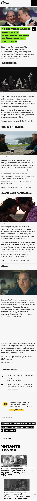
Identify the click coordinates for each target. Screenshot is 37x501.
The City (5, 3)
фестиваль (10, 430)
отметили (14, 229)
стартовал (20, 47)
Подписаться (16, 410)
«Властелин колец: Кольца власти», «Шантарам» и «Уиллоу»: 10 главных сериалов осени (20, 386)
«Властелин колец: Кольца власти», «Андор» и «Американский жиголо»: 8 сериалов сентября (20, 378)
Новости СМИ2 (6, 438)
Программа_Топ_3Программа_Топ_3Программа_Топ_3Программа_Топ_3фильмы (18, 427)
